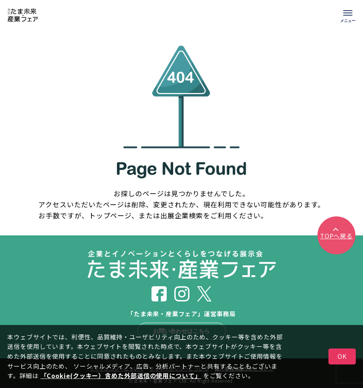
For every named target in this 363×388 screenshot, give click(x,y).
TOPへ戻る (336, 235)
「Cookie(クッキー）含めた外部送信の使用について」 (121, 375)
